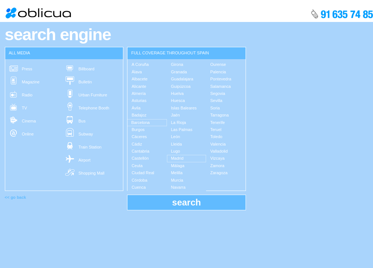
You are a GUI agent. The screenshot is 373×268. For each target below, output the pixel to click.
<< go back (15, 197)
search (186, 202)
